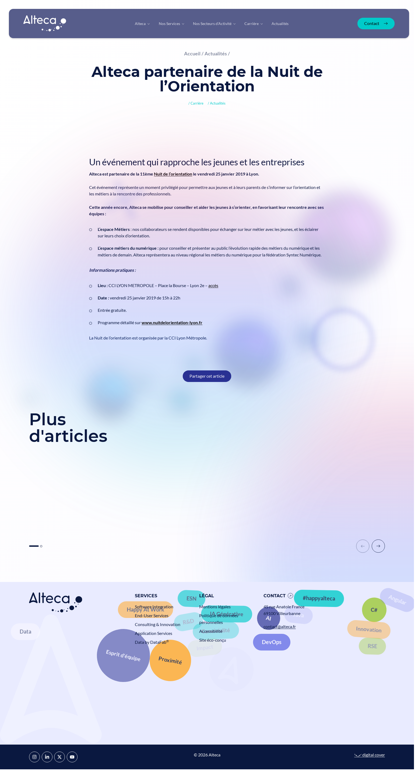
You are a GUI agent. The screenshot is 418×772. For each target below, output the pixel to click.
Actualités (216, 53)
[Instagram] (34, 757)
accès (213, 285)
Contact (275, 595)
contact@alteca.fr (280, 626)
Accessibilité (210, 631)
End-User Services (151, 615)
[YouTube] (72, 757)
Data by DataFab (152, 642)
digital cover (369, 754)
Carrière (197, 103)
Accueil (192, 53)
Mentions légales (215, 606)
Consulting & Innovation (157, 624)
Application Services (153, 633)
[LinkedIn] (47, 757)
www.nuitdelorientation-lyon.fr (172, 322)
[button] (378, 546)
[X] (59, 757)
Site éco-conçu (212, 639)
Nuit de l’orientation (173, 173)
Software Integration (154, 606)
